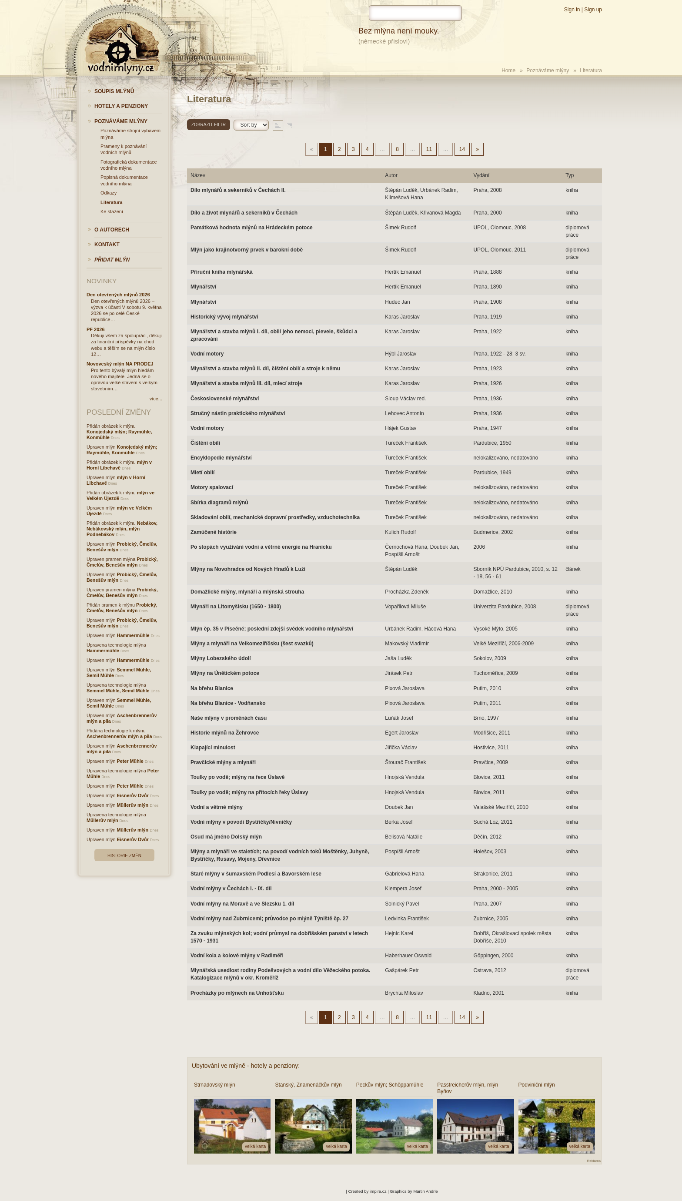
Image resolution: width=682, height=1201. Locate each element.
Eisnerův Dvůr (133, 795)
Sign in (572, 10)
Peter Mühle (130, 761)
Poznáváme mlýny (547, 70)
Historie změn (124, 855)
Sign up (593, 10)
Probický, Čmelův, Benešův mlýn (122, 562)
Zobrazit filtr (208, 124)
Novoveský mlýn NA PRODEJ (120, 363)
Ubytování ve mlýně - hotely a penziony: (246, 1065)
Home (508, 70)
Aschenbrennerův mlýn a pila (119, 736)
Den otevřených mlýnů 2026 (118, 294)
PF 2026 (96, 329)
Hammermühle (133, 635)
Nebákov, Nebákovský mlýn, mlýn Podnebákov (122, 528)
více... (156, 398)
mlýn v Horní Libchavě (119, 465)
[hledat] (415, 13)
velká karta (255, 1146)
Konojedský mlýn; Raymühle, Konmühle (122, 449)
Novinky (102, 281)
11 (429, 149)
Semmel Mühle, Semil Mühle (118, 690)
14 (462, 149)
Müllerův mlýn (133, 805)
